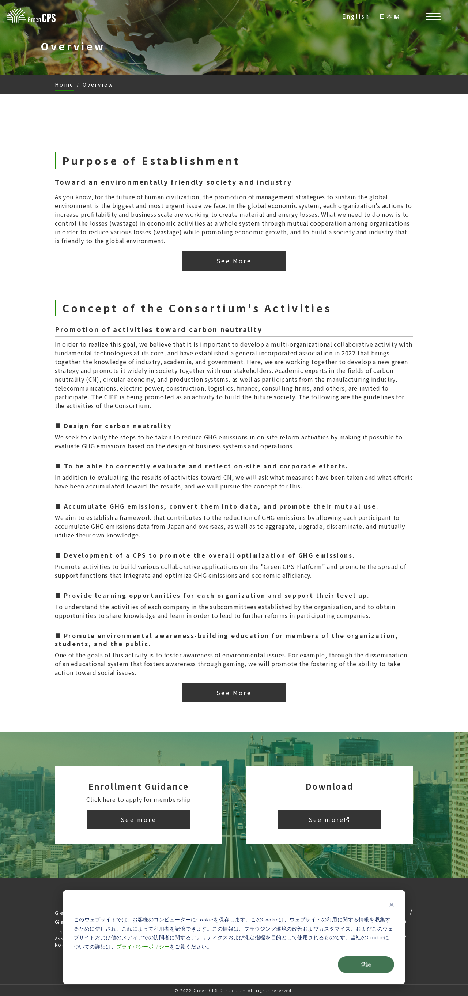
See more (138, 819)
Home (64, 84)
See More (234, 260)
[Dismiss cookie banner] (391, 905)
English (356, 16)
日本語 (389, 16)
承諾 (366, 964)
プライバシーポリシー (143, 946)
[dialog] (234, 937)
